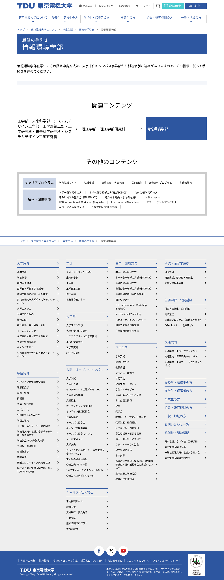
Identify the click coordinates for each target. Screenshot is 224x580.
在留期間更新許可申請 (104, 207)
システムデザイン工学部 (79, 272)
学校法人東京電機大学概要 (31, 381)
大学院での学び (74, 325)
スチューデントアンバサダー (163, 202)
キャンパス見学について (79, 433)
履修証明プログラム (160, 182)
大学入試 (71, 378)
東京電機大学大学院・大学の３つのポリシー (36, 301)
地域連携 (169, 314)
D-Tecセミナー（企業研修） (179, 325)
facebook (99, 551)
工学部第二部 (73, 288)
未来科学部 (72, 277)
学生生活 (68, 29)
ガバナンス (23, 409)
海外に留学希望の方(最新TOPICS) (78, 197)
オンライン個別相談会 (78, 411)
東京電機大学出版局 (175, 447)
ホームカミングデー (27, 330)
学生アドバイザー (124, 389)
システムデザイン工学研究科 (81, 336)
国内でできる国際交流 (71, 207)
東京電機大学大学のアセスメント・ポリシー (36, 354)
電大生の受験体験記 (76, 459)
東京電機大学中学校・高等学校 (181, 441)
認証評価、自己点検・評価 (31, 325)
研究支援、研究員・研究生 (179, 277)
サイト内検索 (161, 6)
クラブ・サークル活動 (127, 444)
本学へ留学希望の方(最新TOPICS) (108, 192)
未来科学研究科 (74, 341)
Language (124, 5)
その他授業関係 (123, 400)
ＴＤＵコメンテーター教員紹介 (33, 426)
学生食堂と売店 (123, 450)
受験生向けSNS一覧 (76, 464)
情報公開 (22, 319)
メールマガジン (74, 439)
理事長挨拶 (23, 387)
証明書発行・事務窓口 (127, 427)
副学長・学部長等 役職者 (30, 288)
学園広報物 (23, 420)
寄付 (197, 6)
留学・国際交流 (126, 263)
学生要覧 (120, 356)
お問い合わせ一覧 (177, 424)
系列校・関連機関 (26, 446)
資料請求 (175, 6)
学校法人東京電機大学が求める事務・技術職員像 (34, 433)
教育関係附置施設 (26, 341)
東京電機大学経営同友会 (177, 458)
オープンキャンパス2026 (79, 406)
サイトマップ (143, 5)
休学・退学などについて (128, 439)
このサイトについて (137, 560)
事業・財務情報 (25, 403)
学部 (69, 263)
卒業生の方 (128, 17)
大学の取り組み (25, 314)
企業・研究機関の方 (160, 17)
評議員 (20, 398)
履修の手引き (86, 29)
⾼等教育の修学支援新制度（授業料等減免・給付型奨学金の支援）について (134, 464)
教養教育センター (75, 299)
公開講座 (137, 182)
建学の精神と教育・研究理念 (32, 294)
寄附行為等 (23, 451)
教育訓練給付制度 (124, 479)
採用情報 (44, 560)
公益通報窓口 (115, 560)
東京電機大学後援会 (126, 473)
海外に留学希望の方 (146, 192)
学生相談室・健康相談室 (128, 433)
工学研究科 (72, 347)
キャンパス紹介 (25, 347)
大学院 (71, 316)
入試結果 (71, 400)
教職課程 (120, 367)
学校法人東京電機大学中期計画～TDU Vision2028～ (34, 469)
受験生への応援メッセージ (80, 475)
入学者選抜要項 (74, 395)
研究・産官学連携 (177, 263)
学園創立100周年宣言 (28, 414)
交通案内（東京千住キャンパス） (182, 351)
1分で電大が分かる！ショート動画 (84, 470)
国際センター (152, 197)
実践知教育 (185, 182)
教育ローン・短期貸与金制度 (130, 416)
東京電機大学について (33, 17)
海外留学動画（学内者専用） (121, 197)
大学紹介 (23, 263)
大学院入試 (72, 384)
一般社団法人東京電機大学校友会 (182, 452)
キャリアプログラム (80, 492)
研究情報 (169, 272)
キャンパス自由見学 (76, 428)
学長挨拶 (22, 277)
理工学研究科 (73, 352)
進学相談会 (72, 417)
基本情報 (22, 272)
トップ (21, 29)
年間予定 (120, 378)
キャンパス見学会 (75, 422)
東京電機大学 (37, 570)
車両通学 (120, 455)
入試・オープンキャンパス (84, 369)
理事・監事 (23, 392)
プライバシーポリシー (165, 560)
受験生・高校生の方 (65, 17)
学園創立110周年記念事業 (30, 440)
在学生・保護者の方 (96, 17)
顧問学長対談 (24, 283)
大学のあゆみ (24, 308)
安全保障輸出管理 (174, 283)
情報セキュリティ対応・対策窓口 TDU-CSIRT (78, 560)
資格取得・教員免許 (113, 182)
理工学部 (71, 294)
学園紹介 (23, 373)
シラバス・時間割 (124, 372)
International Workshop (125, 202)
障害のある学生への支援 (128, 394)
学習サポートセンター (127, 383)
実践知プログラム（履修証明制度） (183, 319)
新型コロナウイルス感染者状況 (33, 462)
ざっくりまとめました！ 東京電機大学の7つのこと (85, 451)
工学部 (69, 283)
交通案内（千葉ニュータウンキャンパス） (183, 363)
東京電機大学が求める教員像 (32, 336)
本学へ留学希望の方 (70, 192)
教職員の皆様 (27, 560)
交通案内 (87, 5)
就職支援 (89, 182)
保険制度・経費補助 (126, 422)
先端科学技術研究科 (76, 330)
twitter (111, 551)
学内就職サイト (68, 182)
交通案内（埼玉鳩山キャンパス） (182, 356)
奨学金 (118, 411)
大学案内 (71, 444)
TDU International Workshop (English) (81, 202)
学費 (117, 405)
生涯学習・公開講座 (178, 300)
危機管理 (22, 457)
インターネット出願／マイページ (84, 389)
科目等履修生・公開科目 (177, 308)
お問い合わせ (106, 5)
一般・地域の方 (191, 17)
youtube (123, 551)
